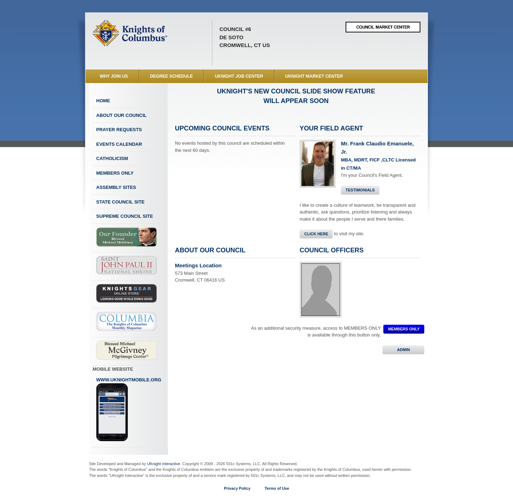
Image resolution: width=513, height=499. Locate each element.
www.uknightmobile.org (128, 409)
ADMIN (403, 350)
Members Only (115, 173)
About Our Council (121, 115)
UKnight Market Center (314, 76)
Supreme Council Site (124, 216)
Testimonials (360, 190)
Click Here (316, 234)
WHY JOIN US (114, 76)
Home (103, 100)
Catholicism (112, 158)
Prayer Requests (119, 129)
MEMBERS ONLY (404, 329)
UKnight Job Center (239, 76)
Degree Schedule (171, 76)
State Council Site (120, 202)
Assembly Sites (116, 187)
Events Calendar (119, 144)
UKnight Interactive (163, 464)
